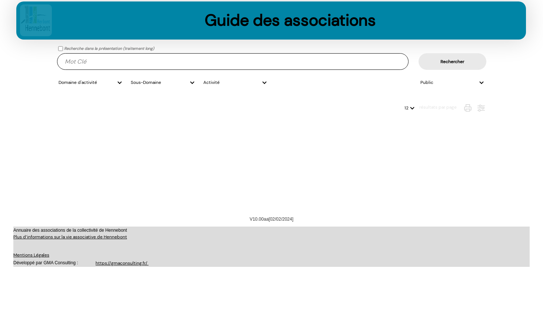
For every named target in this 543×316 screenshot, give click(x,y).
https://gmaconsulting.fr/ (122, 263)
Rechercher (452, 62)
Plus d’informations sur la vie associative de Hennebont (70, 237)
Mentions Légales (31, 255)
